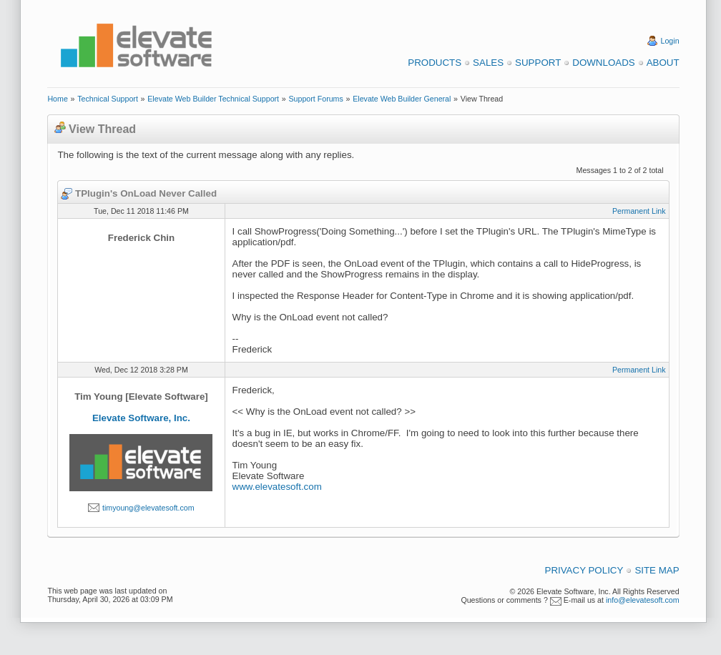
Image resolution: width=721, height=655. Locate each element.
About (663, 62)
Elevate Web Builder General (402, 98)
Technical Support (107, 98)
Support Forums (315, 98)
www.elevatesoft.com (277, 486)
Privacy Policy (584, 570)
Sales (488, 62)
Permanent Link (639, 211)
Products (434, 62)
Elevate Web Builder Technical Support (213, 98)
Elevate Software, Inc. (141, 418)
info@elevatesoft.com (643, 600)
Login (670, 40)
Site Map (656, 570)
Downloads (603, 62)
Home (57, 98)
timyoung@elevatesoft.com (148, 507)
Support (538, 62)
